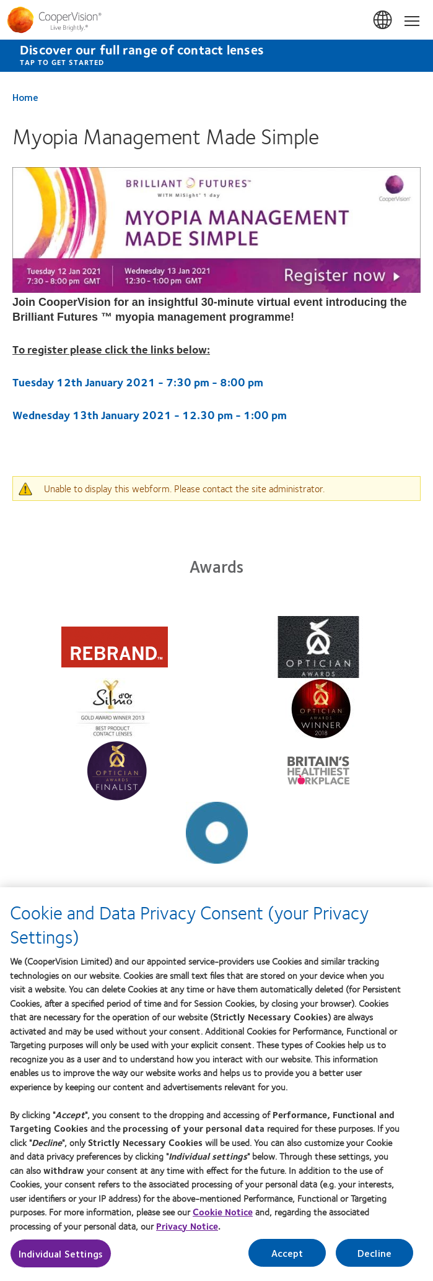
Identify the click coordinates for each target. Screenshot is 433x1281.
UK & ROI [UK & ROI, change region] (383, 20)
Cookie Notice (223, 1217)
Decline (374, 1259)
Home (25, 97)
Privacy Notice (187, 1232)
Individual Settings (61, 1259)
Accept (287, 1259)
